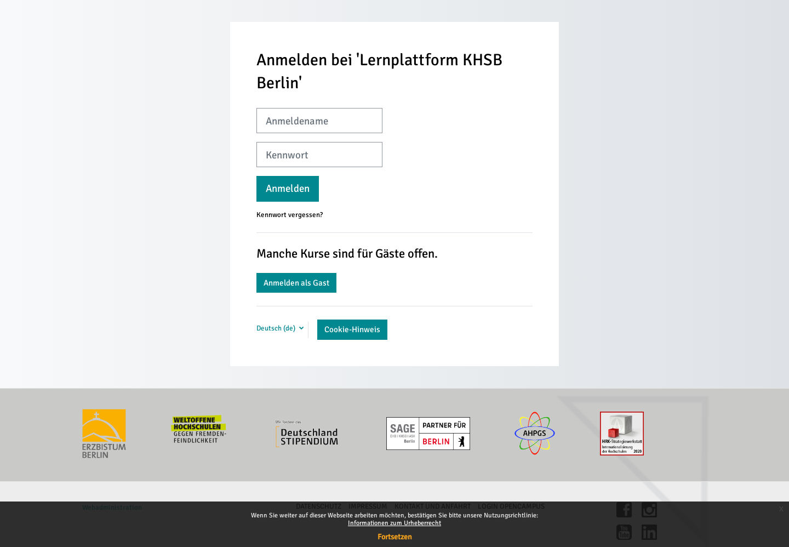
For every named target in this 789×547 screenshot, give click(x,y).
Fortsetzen (395, 537)
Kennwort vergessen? (289, 214)
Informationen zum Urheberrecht (394, 523)
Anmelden (288, 188)
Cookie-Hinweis (352, 329)
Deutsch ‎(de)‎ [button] (276, 328)
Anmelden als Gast (296, 283)
